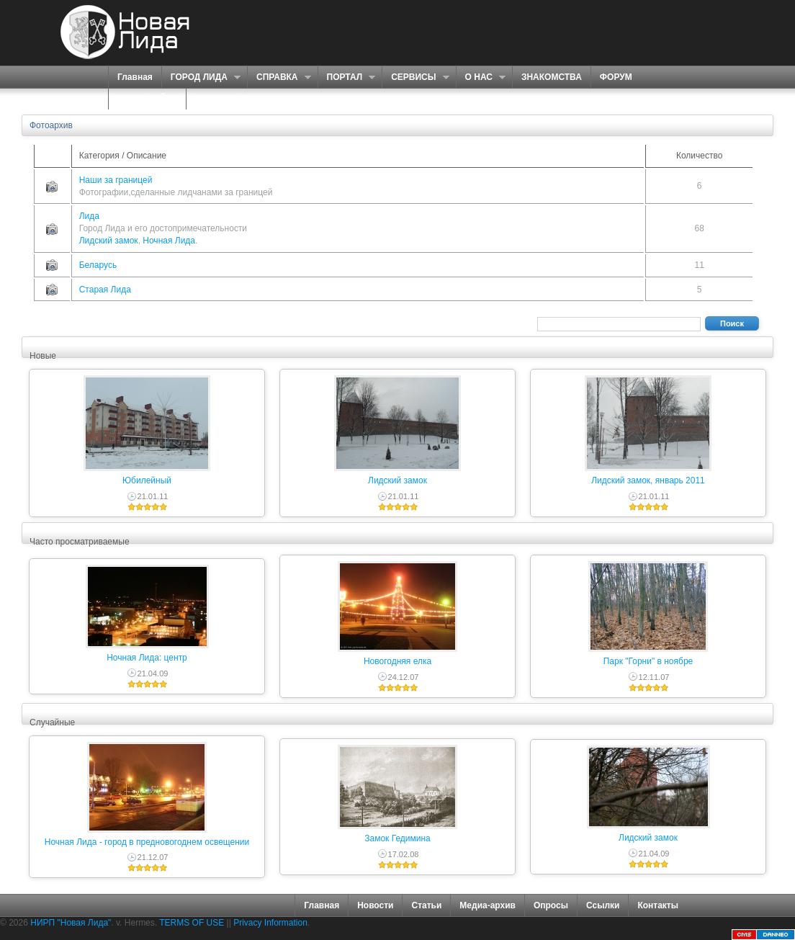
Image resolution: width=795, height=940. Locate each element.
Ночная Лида (169, 241)
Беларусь (98, 265)
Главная (135, 77)
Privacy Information (270, 923)
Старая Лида (105, 290)
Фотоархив (51, 125)
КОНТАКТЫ (219, 99)
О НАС (481, 77)
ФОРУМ (616, 77)
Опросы (551, 905)
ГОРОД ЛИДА (201, 77)
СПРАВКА (279, 77)
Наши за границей (116, 180)
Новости (375, 905)
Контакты (657, 905)
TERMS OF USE (191, 923)
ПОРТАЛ (347, 77)
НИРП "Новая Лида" (70, 923)
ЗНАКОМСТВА (551, 77)
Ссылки (602, 905)
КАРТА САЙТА (147, 99)
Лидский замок (108, 241)
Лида (89, 216)
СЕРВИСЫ (415, 77)
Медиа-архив (487, 905)
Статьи (426, 905)
